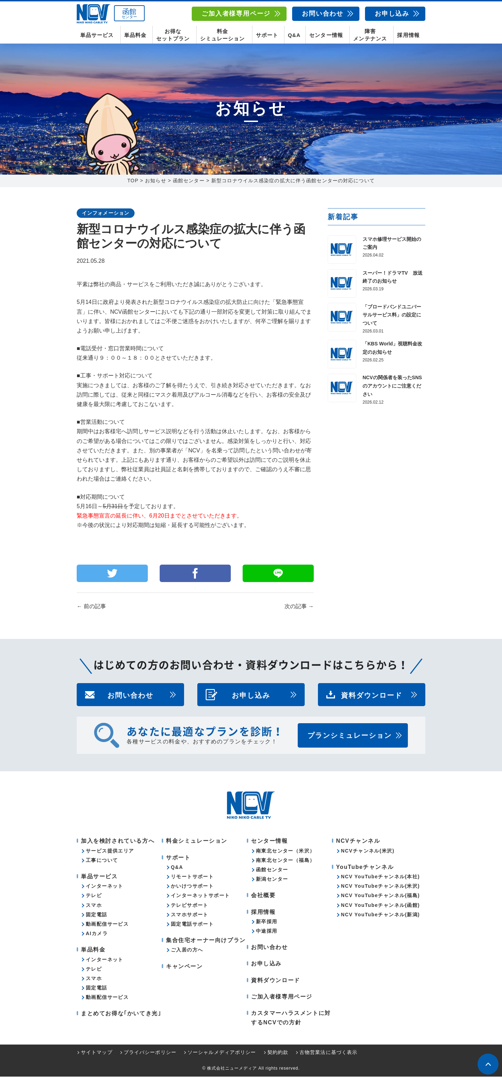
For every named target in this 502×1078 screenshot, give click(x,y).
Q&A (294, 35)
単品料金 (135, 35)
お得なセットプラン (173, 34)
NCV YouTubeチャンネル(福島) (380, 897)
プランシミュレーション (349, 737)
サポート (267, 35)
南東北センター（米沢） (285, 852)
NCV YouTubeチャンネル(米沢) (380, 887)
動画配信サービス (107, 925)
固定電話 (96, 916)
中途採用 (266, 932)
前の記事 (91, 608)
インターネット (104, 887)
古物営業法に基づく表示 (328, 1054)
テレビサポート (189, 906)
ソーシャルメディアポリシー (222, 1054)
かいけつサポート (192, 887)
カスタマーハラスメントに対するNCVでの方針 (291, 1019)
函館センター (272, 871)
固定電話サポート (192, 925)
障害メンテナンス (370, 34)
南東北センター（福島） (285, 861)
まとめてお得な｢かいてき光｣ (121, 1015)
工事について (102, 861)
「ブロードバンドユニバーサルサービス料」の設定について (392, 316)
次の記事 (299, 608)
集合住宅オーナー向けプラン (206, 942)
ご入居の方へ (187, 951)
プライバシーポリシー (150, 1054)
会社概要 (263, 897)
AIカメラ (97, 935)
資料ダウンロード (371, 696)
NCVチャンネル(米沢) (368, 852)
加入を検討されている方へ (117, 843)
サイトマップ (97, 1054)
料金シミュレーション (222, 34)
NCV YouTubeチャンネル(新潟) (380, 916)
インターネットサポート (200, 897)
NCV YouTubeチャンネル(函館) (380, 906)
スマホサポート (189, 916)
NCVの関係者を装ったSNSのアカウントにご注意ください (392, 387)
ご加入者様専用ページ (236, 13)
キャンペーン (184, 968)
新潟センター (272, 880)
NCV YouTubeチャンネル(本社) (380, 878)
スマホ (94, 906)
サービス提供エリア (110, 852)
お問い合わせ (322, 13)
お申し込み (392, 13)
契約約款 (277, 1054)
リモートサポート (192, 878)
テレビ (94, 897)
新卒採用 (266, 923)
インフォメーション (105, 214)
